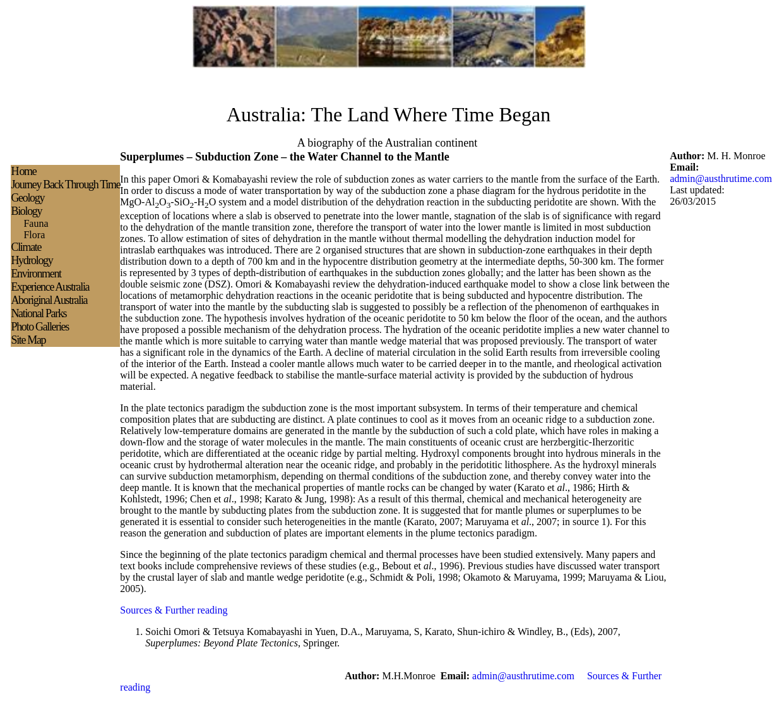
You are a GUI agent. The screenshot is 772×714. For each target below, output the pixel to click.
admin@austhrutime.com (721, 178)
